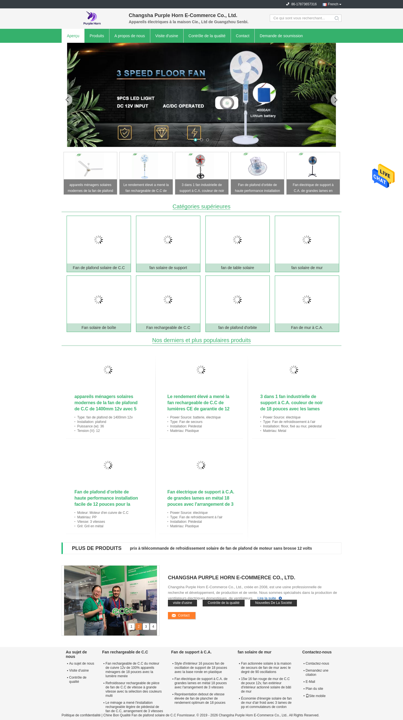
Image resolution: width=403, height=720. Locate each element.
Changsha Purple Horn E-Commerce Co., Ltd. (231, 577)
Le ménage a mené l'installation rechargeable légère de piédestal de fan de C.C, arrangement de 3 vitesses (134, 707)
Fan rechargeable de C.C (168, 327)
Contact (242, 36)
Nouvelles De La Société (273, 603)
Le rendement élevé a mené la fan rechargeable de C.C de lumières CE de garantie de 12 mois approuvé (146, 188)
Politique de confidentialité (81, 715)
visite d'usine (182, 603)
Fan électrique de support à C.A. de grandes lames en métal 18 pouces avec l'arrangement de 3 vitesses (313, 188)
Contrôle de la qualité (207, 36)
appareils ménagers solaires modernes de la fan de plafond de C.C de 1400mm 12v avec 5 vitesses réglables (90, 188)
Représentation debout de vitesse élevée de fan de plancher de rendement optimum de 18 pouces (199, 698)
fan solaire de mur (307, 267)
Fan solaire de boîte (98, 327)
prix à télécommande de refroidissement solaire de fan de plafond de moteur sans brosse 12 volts (221, 548)
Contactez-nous (317, 663)
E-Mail (310, 682)
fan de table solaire (237, 267)
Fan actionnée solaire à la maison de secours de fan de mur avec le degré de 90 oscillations (266, 668)
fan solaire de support (168, 267)
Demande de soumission (281, 36)
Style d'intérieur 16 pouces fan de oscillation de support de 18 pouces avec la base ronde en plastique (200, 668)
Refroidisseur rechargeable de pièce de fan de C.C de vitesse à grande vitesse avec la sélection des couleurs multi (134, 689)
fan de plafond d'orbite (237, 327)
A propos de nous (129, 36)
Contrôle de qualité (77, 680)
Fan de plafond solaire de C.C (99, 267)
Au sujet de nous (81, 663)
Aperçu (73, 36)
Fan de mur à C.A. (307, 327)
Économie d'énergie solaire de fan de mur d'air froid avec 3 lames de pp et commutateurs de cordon (266, 703)
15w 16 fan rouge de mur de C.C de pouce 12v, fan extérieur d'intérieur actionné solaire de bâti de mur (266, 685)
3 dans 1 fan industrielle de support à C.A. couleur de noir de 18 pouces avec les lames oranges (201, 188)
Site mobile (315, 696)
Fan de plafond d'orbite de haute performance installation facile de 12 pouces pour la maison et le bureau (257, 188)
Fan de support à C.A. (191, 652)
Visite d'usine (166, 36)
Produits (97, 36)
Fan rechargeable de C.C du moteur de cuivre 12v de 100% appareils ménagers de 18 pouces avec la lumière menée (132, 670)
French (333, 4)
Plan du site (314, 689)
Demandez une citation (317, 673)
